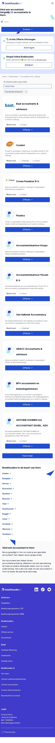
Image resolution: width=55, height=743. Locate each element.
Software (5, 597)
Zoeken (27, 29)
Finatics (20, 215)
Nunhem (7, 493)
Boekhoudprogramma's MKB (12, 614)
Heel (5, 504)
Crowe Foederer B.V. (28, 181)
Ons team (5, 674)
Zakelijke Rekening (9, 650)
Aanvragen (29, 47)
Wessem (7, 529)
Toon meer (27, 456)
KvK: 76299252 (7, 720)
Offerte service (7, 632)
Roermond (8, 488)
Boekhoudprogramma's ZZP (12, 608)
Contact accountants (9, 685)
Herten (6, 483)
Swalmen (7, 534)
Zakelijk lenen (7, 661)
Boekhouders (7, 621)
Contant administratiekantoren (13, 679)
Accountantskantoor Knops (32, 245)
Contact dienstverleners (11, 690)
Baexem (7, 499)
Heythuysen (9, 509)
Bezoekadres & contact (10, 696)
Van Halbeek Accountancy (31, 314)
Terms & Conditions (9, 717)
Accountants (6, 638)
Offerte (27, 130)
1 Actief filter (9, 86)
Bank (3, 644)
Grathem (7, 524)
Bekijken (29, 65)
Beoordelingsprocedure (10, 723)
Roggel (6, 514)
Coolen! (20, 145)
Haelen (6, 473)
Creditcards (5, 655)
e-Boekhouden (41, 60)
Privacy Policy (6, 715)
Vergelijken (5, 603)
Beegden (7, 478)
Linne (5, 519)
